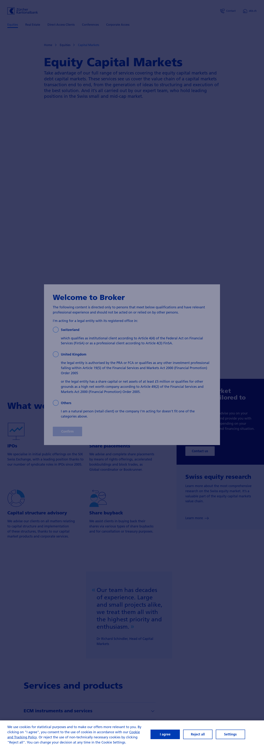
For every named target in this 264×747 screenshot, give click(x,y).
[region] (132, 733)
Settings (230, 734)
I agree (165, 734)
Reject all (198, 734)
